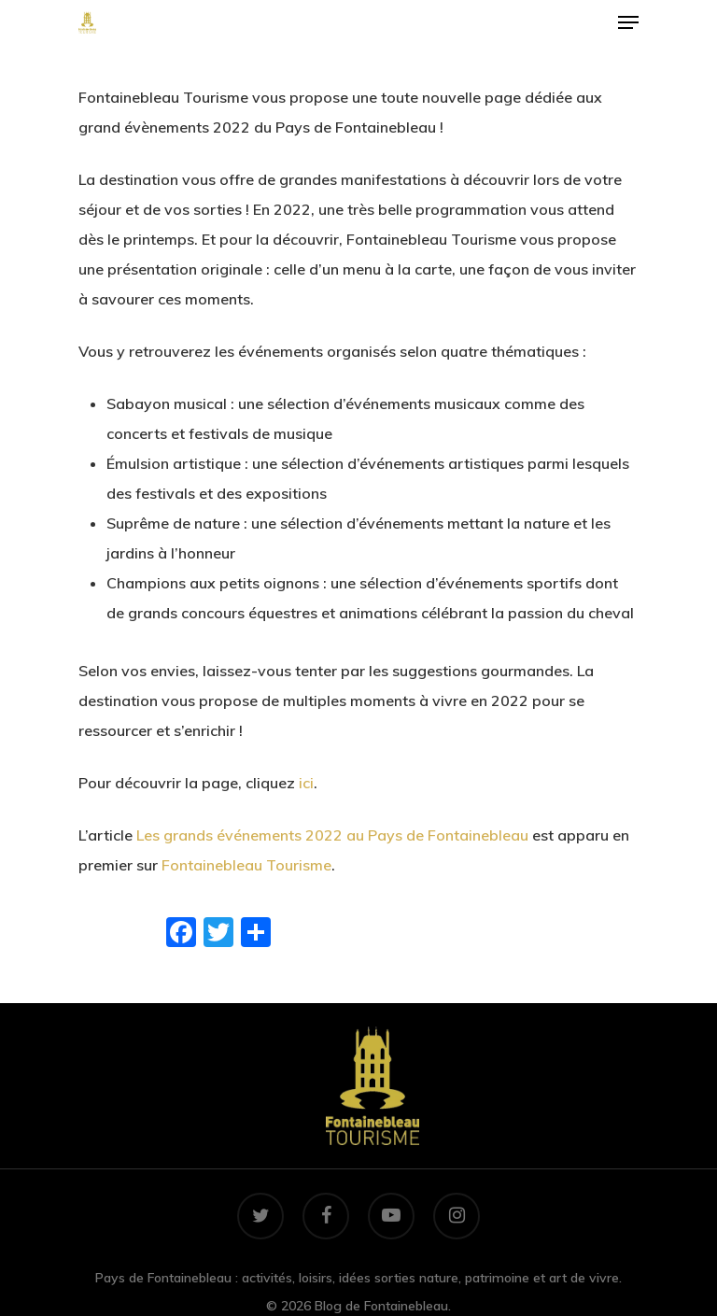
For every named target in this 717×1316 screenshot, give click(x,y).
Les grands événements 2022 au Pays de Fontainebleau (332, 835)
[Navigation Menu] (628, 22)
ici (306, 782)
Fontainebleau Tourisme (246, 865)
